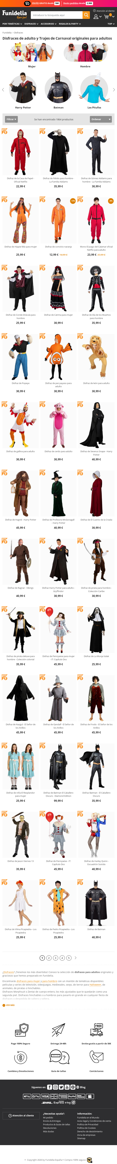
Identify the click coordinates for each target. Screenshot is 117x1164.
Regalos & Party (68, 23)
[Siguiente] (75, 958)
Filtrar (10, 119)
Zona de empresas (86, 1134)
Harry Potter (23, 107)
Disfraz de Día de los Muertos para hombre (96, 316)
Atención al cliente (21, 1115)
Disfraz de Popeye (20, 383)
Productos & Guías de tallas (56, 1124)
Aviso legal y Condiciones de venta (94, 1120)
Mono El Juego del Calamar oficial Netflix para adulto (96, 248)
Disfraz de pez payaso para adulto (58, 385)
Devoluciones (49, 1127)
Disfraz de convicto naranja (58, 246)
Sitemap (81, 1138)
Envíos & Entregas (52, 1120)
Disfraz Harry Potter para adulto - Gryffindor (58, 589)
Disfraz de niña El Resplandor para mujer (20, 794)
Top (110, 23)
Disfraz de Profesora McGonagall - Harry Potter (58, 521)
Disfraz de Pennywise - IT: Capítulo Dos (58, 863)
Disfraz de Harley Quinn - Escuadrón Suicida (96, 863)
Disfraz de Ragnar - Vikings (20, 587)
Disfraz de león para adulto (96, 383)
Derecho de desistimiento (90, 1131)
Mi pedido (48, 1117)
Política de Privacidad (87, 1124)
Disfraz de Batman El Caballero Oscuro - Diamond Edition (58, 794)
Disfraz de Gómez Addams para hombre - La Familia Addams (96, 180)
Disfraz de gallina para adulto (20, 451)
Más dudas (48, 1131)
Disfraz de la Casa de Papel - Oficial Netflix (20, 180)
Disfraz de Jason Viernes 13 (20, 861)
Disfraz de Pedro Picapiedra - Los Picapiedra (58, 931)
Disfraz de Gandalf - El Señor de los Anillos (58, 726)
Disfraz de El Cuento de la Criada (96, 519)
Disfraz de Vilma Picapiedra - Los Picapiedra (20, 931)
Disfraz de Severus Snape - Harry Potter (96, 453)
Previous (3, 89)
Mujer (32, 66)
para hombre (49, 981)
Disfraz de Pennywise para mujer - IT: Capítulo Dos (58, 658)
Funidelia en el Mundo (88, 1117)
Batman (59, 107)
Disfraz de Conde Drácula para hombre (20, 316)
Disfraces (30, 23)
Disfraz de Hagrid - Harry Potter (20, 519)
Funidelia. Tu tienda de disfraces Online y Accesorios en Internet (14, 14)
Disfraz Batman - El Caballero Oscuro (96, 794)
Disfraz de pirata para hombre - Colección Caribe (96, 589)
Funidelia (6, 32)
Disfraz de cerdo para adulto (58, 451)
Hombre (85, 66)
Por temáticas (10, 23)
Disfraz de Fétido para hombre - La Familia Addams (58, 180)
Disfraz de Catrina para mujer (58, 314)
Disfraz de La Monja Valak (96, 656)
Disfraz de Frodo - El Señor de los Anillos (96, 726)
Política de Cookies (86, 1127)
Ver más (10, 1005)
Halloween (95, 984)
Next (114, 89)
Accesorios (47, 23)
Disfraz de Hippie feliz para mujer (20, 246)
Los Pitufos (94, 107)
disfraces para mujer (28, 981)
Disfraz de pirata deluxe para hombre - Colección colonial (20, 658)
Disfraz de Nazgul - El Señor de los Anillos (20, 726)
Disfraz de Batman (96, 929)
